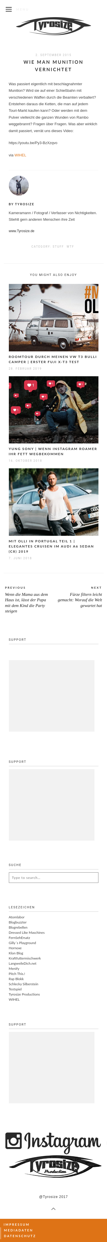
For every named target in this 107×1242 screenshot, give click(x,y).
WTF (70, 246)
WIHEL (20, 155)
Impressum (17, 1224)
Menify (14, 968)
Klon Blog (16, 953)
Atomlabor (17, 917)
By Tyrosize (22, 204)
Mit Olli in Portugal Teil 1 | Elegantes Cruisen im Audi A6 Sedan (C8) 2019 (51, 546)
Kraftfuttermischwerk (25, 958)
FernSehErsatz (19, 938)
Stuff (58, 246)
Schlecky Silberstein (24, 984)
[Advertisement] (51, 696)
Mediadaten (18, 1230)
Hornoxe (15, 948)
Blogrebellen (18, 927)
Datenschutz (20, 1236)
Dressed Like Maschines (27, 932)
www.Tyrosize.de (22, 231)
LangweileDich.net (23, 963)
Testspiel (15, 989)
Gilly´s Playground (22, 943)
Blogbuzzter (18, 922)
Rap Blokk (16, 979)
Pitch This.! (17, 974)
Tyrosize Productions (24, 994)
